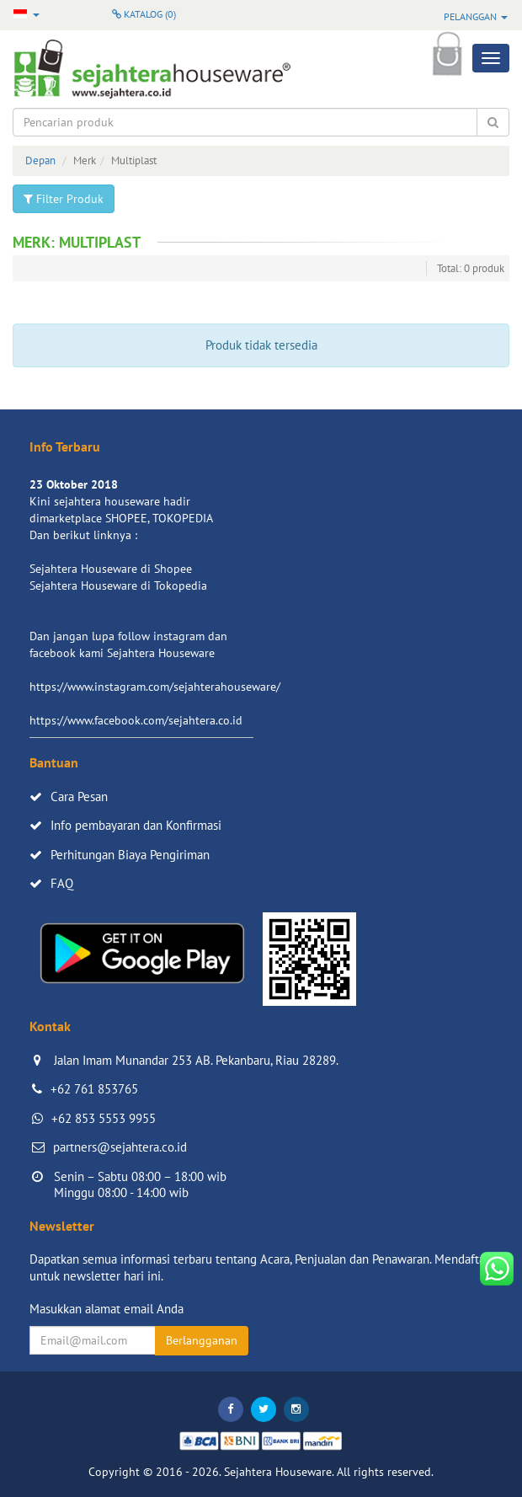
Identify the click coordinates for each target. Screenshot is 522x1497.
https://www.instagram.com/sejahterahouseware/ (154, 686)
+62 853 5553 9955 (103, 1118)
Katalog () (144, 14)
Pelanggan (476, 16)
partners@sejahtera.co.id (120, 1147)
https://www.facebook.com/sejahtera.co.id (135, 720)
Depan (40, 160)
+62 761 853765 (94, 1089)
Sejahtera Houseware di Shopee (110, 568)
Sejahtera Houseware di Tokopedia (118, 585)
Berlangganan (201, 1340)
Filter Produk (64, 198)
